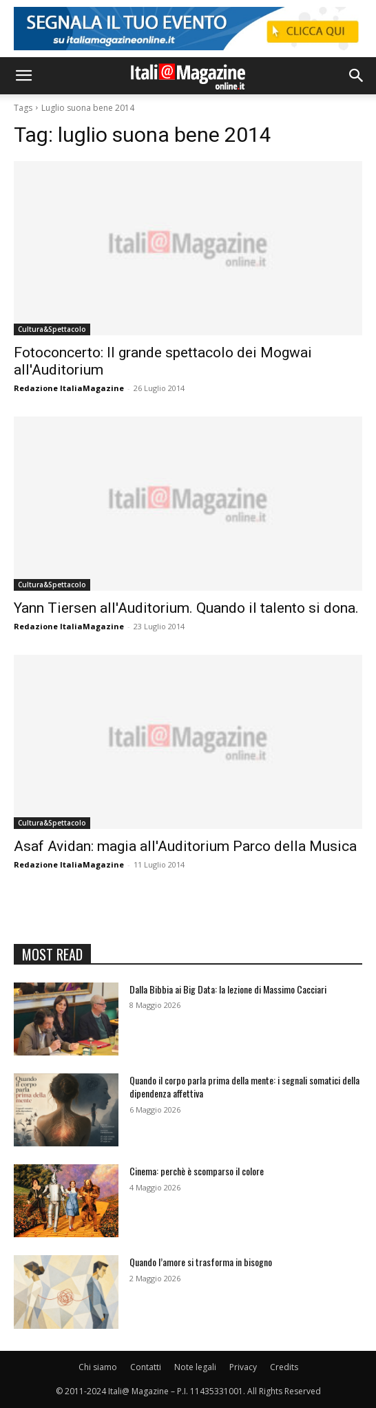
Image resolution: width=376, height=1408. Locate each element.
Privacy (243, 1367)
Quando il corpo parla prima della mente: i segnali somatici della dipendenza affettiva (244, 1087)
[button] (23, 75)
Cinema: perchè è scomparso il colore (196, 1171)
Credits (284, 1367)
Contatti (145, 1367)
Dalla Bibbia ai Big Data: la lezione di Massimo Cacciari (227, 989)
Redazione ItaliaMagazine (69, 388)
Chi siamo (98, 1367)
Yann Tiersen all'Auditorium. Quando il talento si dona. (186, 608)
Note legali (195, 1367)
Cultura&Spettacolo (52, 329)
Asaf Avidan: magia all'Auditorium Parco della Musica (185, 846)
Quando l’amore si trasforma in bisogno (200, 1261)
